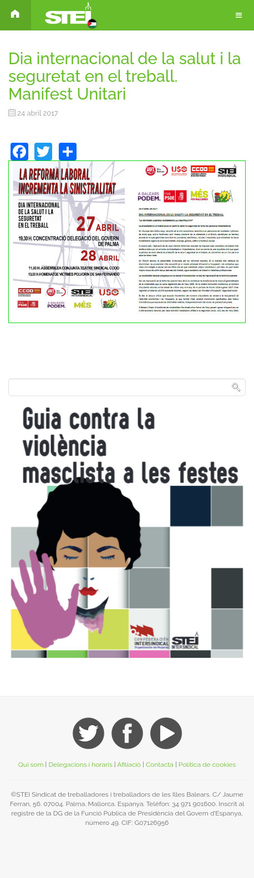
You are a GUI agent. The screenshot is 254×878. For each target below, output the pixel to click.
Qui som (31, 764)
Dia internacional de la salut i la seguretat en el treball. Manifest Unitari (124, 76)
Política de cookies (207, 764)
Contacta (160, 764)
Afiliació (129, 764)
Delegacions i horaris (80, 764)
